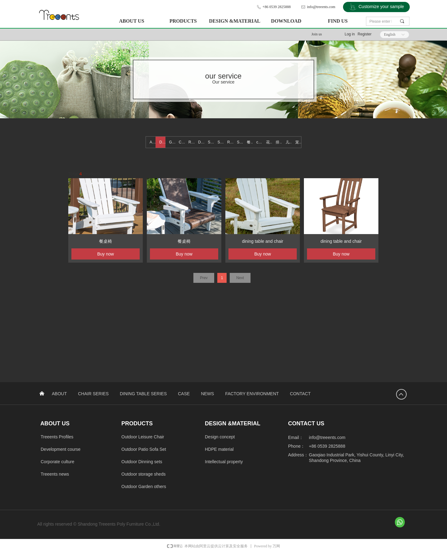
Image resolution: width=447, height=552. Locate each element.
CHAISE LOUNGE (182, 142)
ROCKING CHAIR (191, 142)
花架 (269, 142)
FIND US (338, 21)
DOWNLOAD (286, 21)
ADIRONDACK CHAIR (153, 142)
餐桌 (250, 142)
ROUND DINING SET (230, 142)
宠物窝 (298, 142)
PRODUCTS (183, 21)
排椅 (279, 142)
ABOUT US (131, 21)
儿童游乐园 (288, 142)
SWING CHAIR (211, 142)
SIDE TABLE (240, 142)
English (389, 34)
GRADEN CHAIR (172, 142)
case (259, 142)
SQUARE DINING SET (221, 142)
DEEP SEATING (201, 142)
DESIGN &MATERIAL (234, 21)
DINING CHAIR (162, 142)
